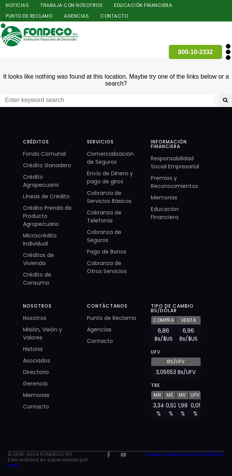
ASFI (13, 465)
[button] (228, 52)
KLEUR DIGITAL (206, 454)
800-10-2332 (195, 52)
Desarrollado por (168, 454)
